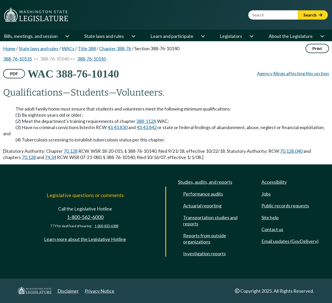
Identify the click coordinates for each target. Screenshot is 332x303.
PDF (14, 73)
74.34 (50, 157)
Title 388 (87, 48)
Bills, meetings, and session (31, 36)
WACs (68, 48)
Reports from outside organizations (204, 239)
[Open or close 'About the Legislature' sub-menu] (322, 36)
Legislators (231, 36)
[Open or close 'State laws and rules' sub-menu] (133, 36)
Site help (270, 217)
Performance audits (203, 194)
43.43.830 (117, 127)
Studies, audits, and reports (205, 182)
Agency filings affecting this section (293, 73)
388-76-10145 (91, 59)
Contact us (272, 229)
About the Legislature (291, 36)
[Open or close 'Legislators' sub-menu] (251, 36)
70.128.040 (291, 151)
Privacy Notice (99, 291)
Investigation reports (204, 253)
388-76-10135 (17, 59)
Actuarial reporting (202, 205)
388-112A (146, 121)
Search (312, 14)
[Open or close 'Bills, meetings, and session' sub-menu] (67, 36)
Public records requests (285, 205)
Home (9, 48)
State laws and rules (104, 36)
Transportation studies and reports (210, 220)
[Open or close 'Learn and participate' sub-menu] (203, 36)
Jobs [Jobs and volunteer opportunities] (266, 194)
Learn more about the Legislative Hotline (85, 239)
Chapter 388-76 (115, 48)
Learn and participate (171, 36)
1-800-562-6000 (85, 217)
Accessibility (274, 182)
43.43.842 (147, 127)
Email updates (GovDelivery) (290, 241)
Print (317, 48)
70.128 (71, 151)
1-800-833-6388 (106, 226)
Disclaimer (68, 291)
